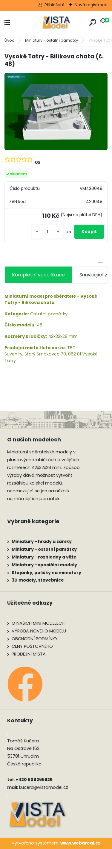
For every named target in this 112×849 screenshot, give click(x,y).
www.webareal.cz (80, 843)
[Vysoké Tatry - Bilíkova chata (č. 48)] (56, 111)
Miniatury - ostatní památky (51, 40)
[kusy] (47, 231)
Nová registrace (91, 5)
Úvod (9, 40)
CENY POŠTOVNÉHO (32, 646)
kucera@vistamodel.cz (43, 787)
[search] (93, 22)
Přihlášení (54, 5)
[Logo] (56, 22)
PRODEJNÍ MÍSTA (29, 654)
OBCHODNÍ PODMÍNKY (35, 639)
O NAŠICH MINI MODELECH (38, 623)
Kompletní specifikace (38, 274)
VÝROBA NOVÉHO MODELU (39, 631)
